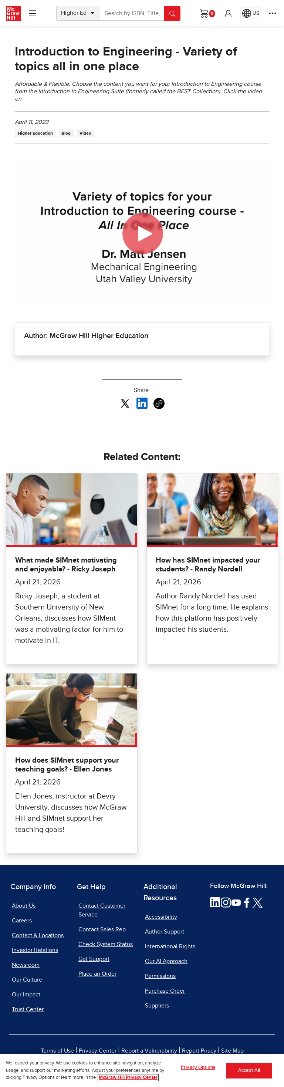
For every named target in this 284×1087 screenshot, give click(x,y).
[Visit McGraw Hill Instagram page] (226, 902)
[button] (228, 13)
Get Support (93, 959)
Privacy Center (97, 1051)
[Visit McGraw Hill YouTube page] (236, 902)
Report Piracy (199, 1051)
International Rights (170, 946)
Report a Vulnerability (149, 1051)
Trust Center (28, 1009)
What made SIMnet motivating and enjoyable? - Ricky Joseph (66, 565)
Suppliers (157, 1006)
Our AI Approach (166, 961)
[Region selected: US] (250, 13)
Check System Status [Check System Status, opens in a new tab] (105, 944)
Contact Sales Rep (102, 929)
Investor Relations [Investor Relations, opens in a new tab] (35, 950)
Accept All (249, 1070)
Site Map (232, 1051)
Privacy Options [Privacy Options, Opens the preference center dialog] (198, 1067)
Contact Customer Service (101, 910)
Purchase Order (165, 991)
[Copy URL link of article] (159, 403)
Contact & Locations (38, 935)
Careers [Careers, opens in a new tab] (22, 921)
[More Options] (272, 13)
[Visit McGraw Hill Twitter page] (258, 902)
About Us (24, 906)
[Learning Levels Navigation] (32, 13)
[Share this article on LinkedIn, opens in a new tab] (142, 403)
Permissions (160, 976)
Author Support (164, 932)
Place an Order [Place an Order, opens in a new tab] (97, 974)
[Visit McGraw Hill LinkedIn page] (215, 902)
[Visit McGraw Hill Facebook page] (247, 902)
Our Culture (27, 980)
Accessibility (161, 917)
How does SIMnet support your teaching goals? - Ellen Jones (67, 765)
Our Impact (26, 994)
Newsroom (26, 965)
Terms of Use (57, 1051)
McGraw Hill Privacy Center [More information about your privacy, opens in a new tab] (128, 1077)
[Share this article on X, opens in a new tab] (125, 403)
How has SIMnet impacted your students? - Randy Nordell (208, 565)
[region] (142, 1070)
